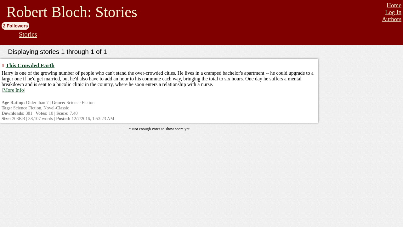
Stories (28, 34)
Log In (393, 12)
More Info (13, 90)
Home (394, 5)
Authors (391, 19)
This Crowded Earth (30, 65)
